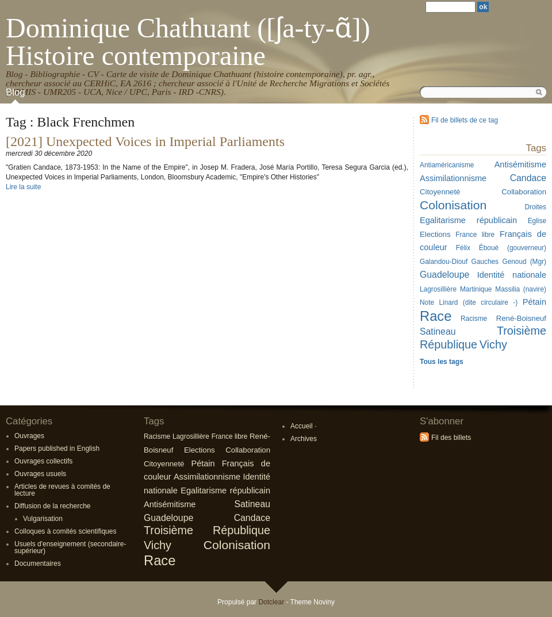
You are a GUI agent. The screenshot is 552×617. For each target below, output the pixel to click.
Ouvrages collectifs (43, 461)
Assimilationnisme (207, 476)
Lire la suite (23, 187)
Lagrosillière (190, 436)
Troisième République (207, 530)
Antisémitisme (169, 504)
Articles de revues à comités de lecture (62, 489)
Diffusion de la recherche (52, 506)
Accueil (301, 426)
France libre (230, 436)
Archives (303, 439)
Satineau (253, 504)
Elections (199, 450)
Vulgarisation (43, 519)
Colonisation (237, 544)
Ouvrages (29, 436)
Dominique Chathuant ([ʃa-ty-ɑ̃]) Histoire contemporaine (188, 42)
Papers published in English (56, 448)
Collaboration (247, 450)
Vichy (157, 545)
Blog (15, 92)
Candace (252, 518)
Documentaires (37, 563)
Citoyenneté (164, 463)
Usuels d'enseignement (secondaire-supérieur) (70, 547)
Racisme (157, 436)
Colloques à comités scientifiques (65, 531)
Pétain (202, 463)
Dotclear (271, 602)
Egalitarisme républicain (225, 490)
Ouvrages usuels (40, 474)
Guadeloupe (168, 518)
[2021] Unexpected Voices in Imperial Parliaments (145, 141)
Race (159, 560)
